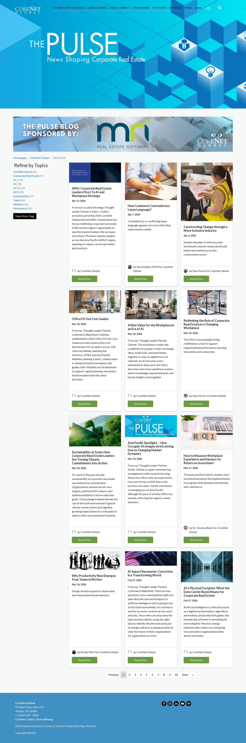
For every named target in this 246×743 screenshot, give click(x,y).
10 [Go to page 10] (176, 674)
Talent (16, 200)
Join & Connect (119, 7)
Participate (159, 7)
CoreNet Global (39, 157)
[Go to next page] (193, 674)
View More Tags (24, 216)
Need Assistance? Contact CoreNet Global (48, 726)
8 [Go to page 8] (164, 674)
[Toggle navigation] (207, 8)
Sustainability (21, 196)
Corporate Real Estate (26, 175)
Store (188, 7)
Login (198, 7)
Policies (91, 726)
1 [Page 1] (123, 674)
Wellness (18, 204)
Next (185, 674)
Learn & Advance (97, 7)
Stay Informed (141, 7)
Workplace (19, 208)
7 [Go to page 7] (158, 674)
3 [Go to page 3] (135, 674)
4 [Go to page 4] (141, 674)
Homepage (19, 157)
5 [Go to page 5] (146, 674)
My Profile (175, 7)
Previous (113, 674)
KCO (16, 188)
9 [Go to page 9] (169, 674)
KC (15, 179)
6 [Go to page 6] (152, 674)
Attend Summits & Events (69, 7)
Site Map (79, 726)
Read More (84, 278)
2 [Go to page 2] (129, 674)
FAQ (18, 726)
